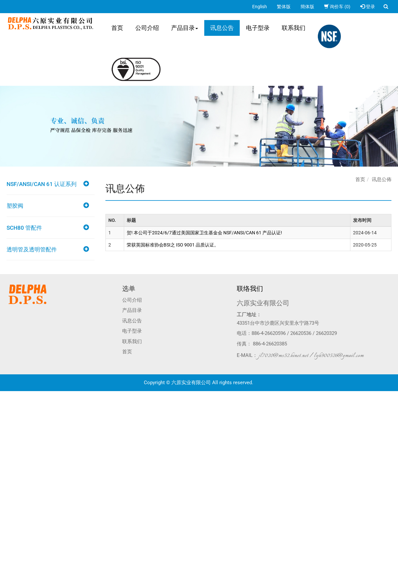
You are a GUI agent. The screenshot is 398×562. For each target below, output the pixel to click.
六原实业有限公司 (263, 303)
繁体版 (284, 6)
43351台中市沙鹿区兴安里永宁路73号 (278, 323)
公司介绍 (147, 27)
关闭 (4, 394)
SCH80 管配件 (24, 227)
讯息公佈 (381, 179)
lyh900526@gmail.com (339, 355)
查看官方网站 (32, 453)
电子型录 (258, 27)
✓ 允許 (6, 407)
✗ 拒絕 (6, 414)
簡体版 (307, 6)
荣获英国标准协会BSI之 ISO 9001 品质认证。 (173, 244)
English (259, 6)
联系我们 (293, 27)
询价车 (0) (337, 6)
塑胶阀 (15, 205)
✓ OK (105, 558)
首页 (117, 27)
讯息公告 (222, 27)
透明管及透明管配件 (32, 249)
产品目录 (184, 27)
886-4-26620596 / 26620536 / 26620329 (294, 333)
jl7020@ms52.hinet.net (283, 355)
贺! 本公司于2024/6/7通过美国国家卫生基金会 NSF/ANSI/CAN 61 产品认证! (204, 232)
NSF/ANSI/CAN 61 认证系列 (42, 184)
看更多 (9, 453)
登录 (367, 6)
